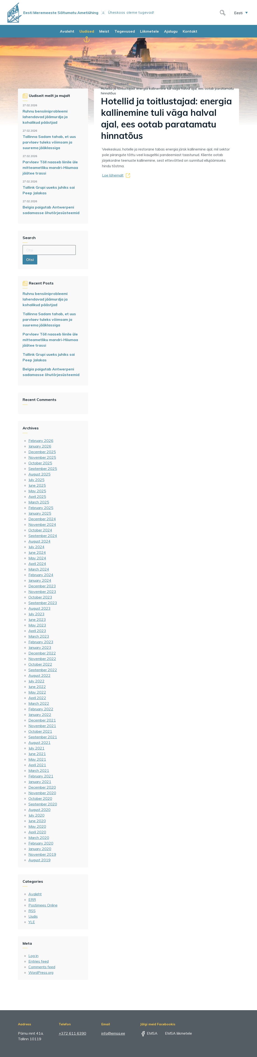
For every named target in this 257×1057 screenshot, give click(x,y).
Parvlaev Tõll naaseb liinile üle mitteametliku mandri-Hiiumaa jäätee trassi (50, 167)
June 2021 (37, 753)
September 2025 (42, 468)
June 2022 (37, 686)
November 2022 (42, 658)
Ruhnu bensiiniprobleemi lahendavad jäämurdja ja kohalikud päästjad (45, 117)
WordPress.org (40, 972)
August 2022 (39, 675)
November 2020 (42, 792)
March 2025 (38, 502)
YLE (31, 922)
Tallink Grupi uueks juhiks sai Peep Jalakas (49, 190)
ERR (32, 899)
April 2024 (37, 563)
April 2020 (37, 832)
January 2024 (39, 580)
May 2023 (37, 625)
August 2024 (39, 541)
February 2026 (40, 440)
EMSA (149, 1033)
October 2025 (40, 463)
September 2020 (42, 804)
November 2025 (42, 457)
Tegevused (124, 31)
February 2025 (40, 507)
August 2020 (39, 809)
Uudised (86, 31)
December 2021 (42, 720)
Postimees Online (43, 905)
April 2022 (37, 697)
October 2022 (40, 664)
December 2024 (42, 519)
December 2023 (42, 586)
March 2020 (38, 837)
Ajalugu (171, 31)
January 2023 (39, 647)
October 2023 (40, 597)
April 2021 (37, 765)
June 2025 (37, 485)
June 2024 (37, 552)
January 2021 (39, 781)
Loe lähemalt (112, 175)
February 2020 (40, 843)
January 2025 (39, 513)
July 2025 (36, 479)
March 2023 (38, 636)
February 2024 (40, 574)
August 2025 (39, 474)
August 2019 (39, 860)
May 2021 (37, 759)
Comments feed (41, 967)
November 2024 (42, 524)
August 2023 (39, 608)
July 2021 (36, 748)
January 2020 (39, 848)
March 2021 (38, 770)
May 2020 (37, 826)
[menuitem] (241, 12)
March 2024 (38, 569)
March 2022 (38, 703)
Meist (104, 31)
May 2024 (37, 558)
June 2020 (37, 820)
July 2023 (36, 614)
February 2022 (40, 709)
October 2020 (40, 798)
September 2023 (42, 602)
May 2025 (37, 491)
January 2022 (39, 714)
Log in (33, 955)
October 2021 (40, 731)
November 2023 (42, 591)
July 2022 (36, 681)
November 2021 (42, 725)
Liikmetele (149, 31)
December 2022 (42, 653)
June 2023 (37, 619)
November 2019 (42, 854)
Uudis (33, 916)
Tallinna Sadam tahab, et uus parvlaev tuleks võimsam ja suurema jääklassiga (49, 142)
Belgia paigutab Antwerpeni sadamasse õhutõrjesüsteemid (51, 210)
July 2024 (36, 546)
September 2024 (42, 535)
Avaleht (67, 31)
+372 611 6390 (72, 1033)
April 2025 (37, 496)
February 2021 (40, 776)
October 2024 (40, 530)
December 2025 (42, 451)
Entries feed (38, 961)
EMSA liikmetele (175, 1033)
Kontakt (190, 31)
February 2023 (40, 642)
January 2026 (39, 446)
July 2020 (36, 815)
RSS (32, 910)
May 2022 (37, 692)
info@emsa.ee (113, 1033)
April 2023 (37, 630)
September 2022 (42, 669)
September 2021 (42, 737)
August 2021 (39, 742)
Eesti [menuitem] (238, 12)
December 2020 (42, 787)
